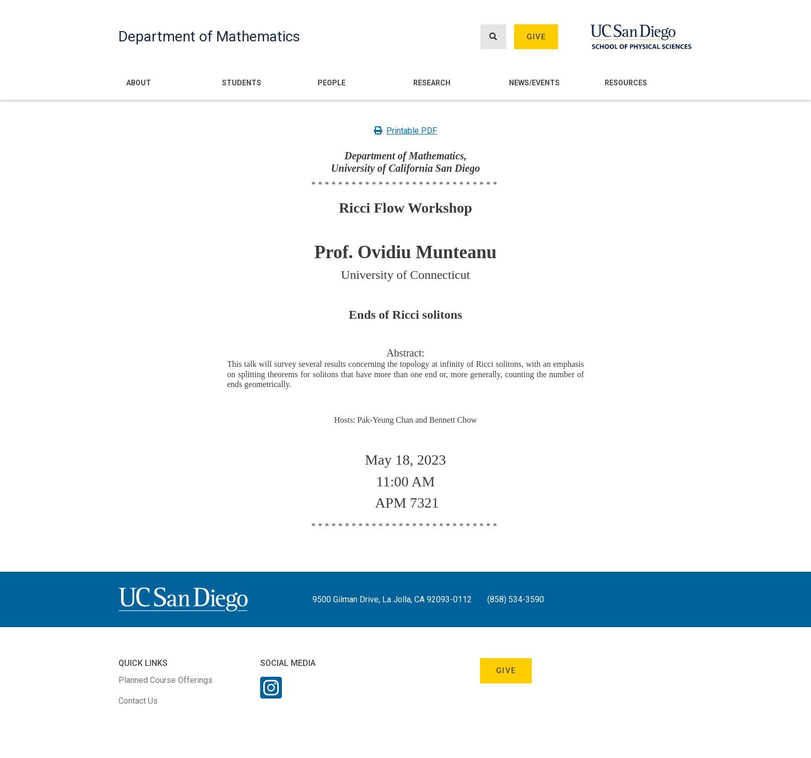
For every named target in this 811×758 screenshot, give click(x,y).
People (332, 83)
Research (431, 83)
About (138, 83)
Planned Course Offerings (165, 680)
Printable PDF (405, 131)
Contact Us (138, 701)
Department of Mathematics (209, 36)
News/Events (534, 83)
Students (241, 83)
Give (536, 36)
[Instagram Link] (271, 694)
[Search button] (493, 37)
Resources (626, 83)
